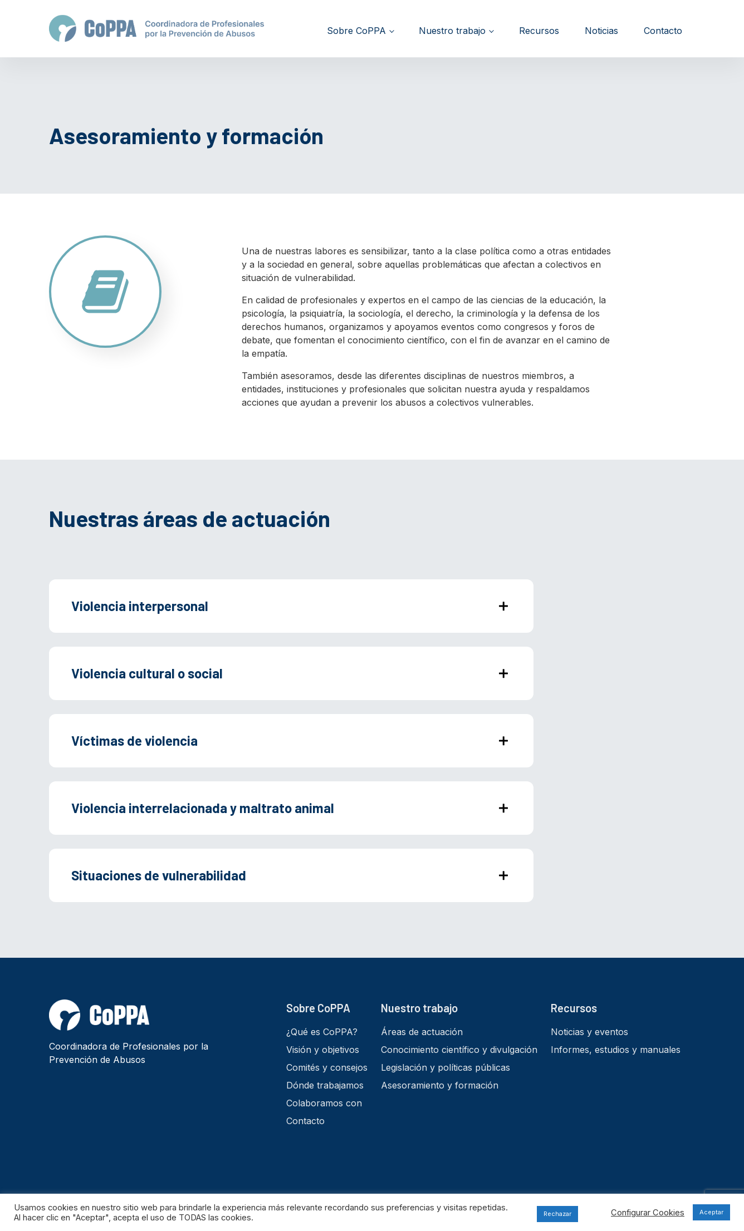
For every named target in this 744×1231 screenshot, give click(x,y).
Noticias (601, 30)
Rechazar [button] (557, 1214)
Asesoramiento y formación (439, 1085)
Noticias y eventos (589, 1031)
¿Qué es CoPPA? (322, 1031)
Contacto (663, 30)
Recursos (539, 30)
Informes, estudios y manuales (616, 1049)
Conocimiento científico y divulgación (459, 1049)
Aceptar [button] (711, 1212)
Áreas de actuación (422, 1031)
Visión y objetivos (322, 1049)
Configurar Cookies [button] (647, 1213)
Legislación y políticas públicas (445, 1067)
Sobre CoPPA (356, 30)
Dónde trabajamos (325, 1085)
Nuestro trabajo (452, 30)
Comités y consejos (327, 1067)
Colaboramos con (324, 1103)
